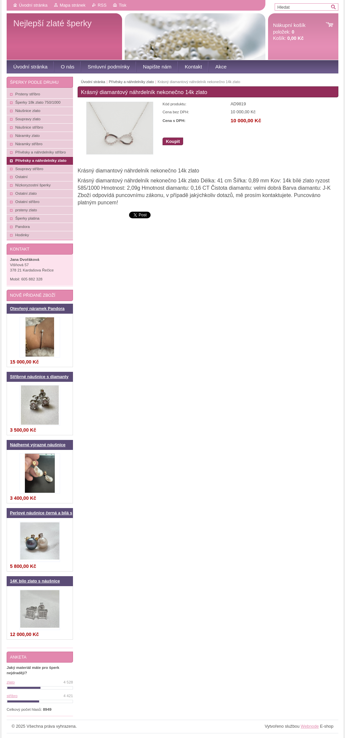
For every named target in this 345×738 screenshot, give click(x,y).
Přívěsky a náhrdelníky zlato (131, 82)
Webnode (310, 726)
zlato (11, 682)
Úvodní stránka (33, 5)
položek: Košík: (289, 32)
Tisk (122, 5)
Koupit (173, 141)
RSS (102, 5)
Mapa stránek (73, 5)
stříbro (12, 696)
